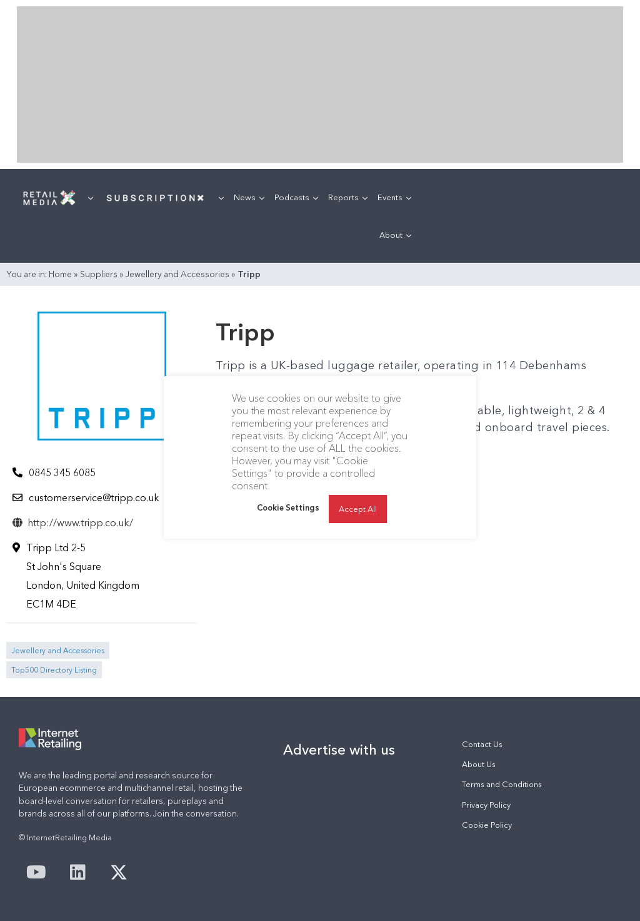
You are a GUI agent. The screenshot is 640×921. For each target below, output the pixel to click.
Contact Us (482, 744)
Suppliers (99, 274)
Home (60, 274)
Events (394, 197)
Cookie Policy (487, 825)
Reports (348, 197)
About (395, 234)
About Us (479, 764)
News (249, 197)
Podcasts (296, 197)
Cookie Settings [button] (288, 507)
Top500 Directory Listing (54, 669)
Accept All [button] (358, 509)
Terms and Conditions (502, 784)
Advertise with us (339, 749)
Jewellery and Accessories (177, 274)
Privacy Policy (486, 805)
